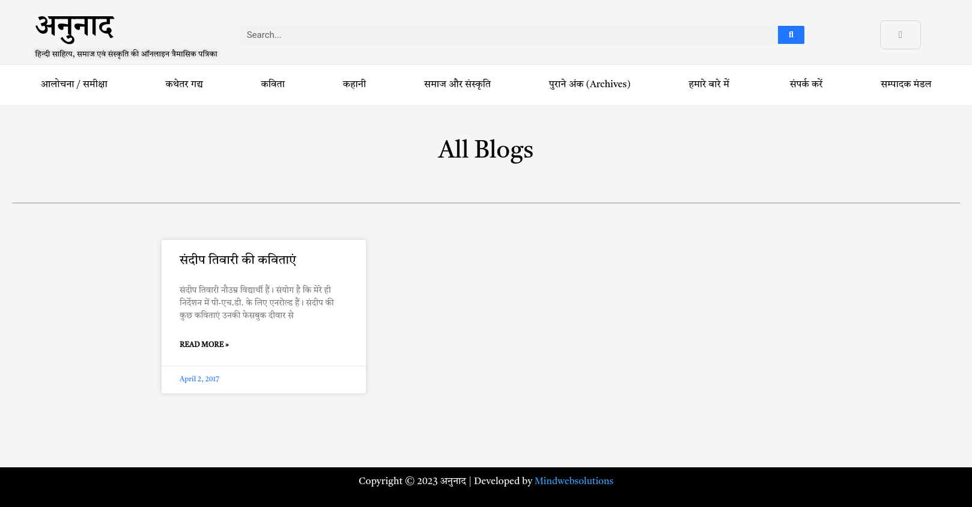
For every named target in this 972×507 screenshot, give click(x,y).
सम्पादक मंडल (906, 85)
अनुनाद (74, 31)
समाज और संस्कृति (457, 85)
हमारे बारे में (710, 85)
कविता (273, 85)
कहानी (354, 85)
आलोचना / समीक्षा (73, 85)
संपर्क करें (806, 85)
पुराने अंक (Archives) (590, 85)
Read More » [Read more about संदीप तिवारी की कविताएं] (204, 345)
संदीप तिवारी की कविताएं (238, 260)
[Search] (791, 35)
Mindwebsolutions (574, 482)
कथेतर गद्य (184, 85)
